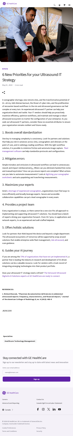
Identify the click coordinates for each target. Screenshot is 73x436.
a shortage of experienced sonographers (24, 191)
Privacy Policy (41, 428)
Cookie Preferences (9, 428)
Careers (5, 399)
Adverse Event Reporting (10, 403)
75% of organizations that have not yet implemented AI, (44, 256)
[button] (54, 6)
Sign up (37, 379)
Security (39, 431)
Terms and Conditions (9, 431)
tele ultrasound (57, 240)
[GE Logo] (10, 3)
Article (5, 69)
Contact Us (40, 399)
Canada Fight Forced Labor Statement (49, 403)
